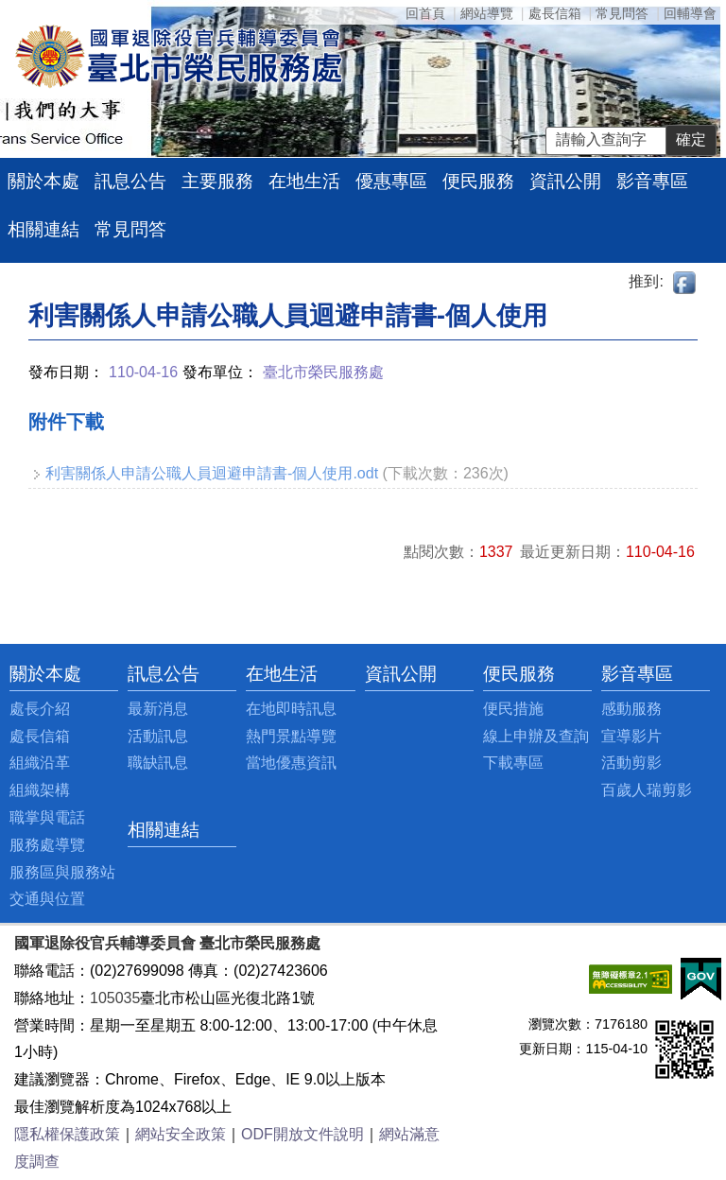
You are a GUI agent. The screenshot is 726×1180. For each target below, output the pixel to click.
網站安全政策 (180, 1134)
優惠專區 (391, 181)
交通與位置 (47, 899)
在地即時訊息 (291, 709)
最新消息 (158, 709)
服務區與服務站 (62, 872)
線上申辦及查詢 (536, 736)
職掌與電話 (47, 817)
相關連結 (43, 229)
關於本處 (43, 181)
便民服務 (478, 181)
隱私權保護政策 (67, 1134)
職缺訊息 (158, 763)
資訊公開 (565, 181)
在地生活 (304, 181)
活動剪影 (631, 763)
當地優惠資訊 (291, 763)
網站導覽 (486, 13)
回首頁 (425, 13)
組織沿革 (39, 763)
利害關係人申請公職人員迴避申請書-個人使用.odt (211, 473)
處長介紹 (39, 709)
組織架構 (39, 790)
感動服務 (631, 709)
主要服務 (217, 181)
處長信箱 (554, 13)
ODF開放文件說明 (302, 1134)
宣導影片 (631, 736)
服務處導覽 (47, 845)
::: (14, 674)
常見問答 (622, 13)
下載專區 (513, 763)
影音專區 (652, 181)
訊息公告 (130, 181)
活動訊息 (158, 736)
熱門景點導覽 (291, 736)
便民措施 (513, 709)
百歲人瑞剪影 (646, 790)
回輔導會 (690, 13)
